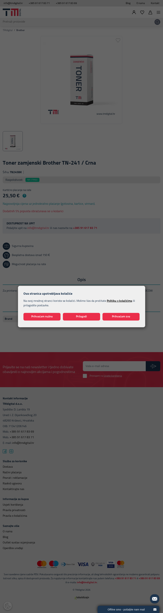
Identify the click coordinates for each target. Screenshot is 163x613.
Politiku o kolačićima (119, 300)
